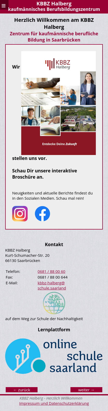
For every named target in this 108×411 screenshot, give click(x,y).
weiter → (86, 389)
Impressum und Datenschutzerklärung (54, 403)
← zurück (21, 389)
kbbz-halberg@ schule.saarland (52, 285)
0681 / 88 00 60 (51, 271)
